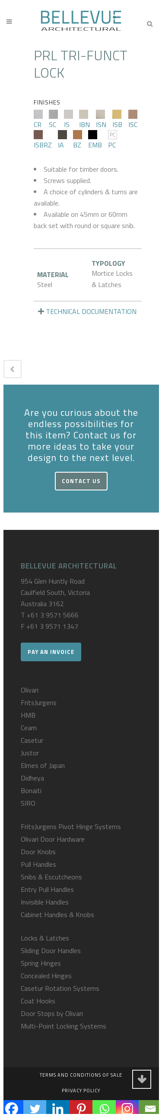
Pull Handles (38, 864)
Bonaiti (31, 790)
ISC (132, 120)
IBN (84, 120)
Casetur (32, 740)
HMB (28, 715)
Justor (30, 753)
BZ (77, 140)
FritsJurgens (39, 702)
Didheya (32, 778)
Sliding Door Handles (51, 950)
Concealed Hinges (46, 975)
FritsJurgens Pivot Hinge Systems (71, 826)
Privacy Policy (81, 1090)
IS (68, 120)
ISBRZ (43, 140)
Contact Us (81, 481)
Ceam (29, 727)
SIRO (28, 803)
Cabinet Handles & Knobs (57, 914)
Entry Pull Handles (47, 889)
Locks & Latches (45, 938)
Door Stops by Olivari (52, 1013)
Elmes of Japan (43, 765)
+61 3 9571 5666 (53, 615)
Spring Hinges (41, 963)
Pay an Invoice (51, 651)
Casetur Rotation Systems (60, 988)
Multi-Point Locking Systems (63, 1026)
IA (62, 140)
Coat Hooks (38, 1001)
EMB (95, 140)
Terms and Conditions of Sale (81, 1074)
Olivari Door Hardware (53, 839)
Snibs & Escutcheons (51, 877)
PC (112, 140)
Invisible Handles (45, 902)
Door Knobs (38, 851)
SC (53, 120)
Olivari (29, 690)
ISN (101, 120)
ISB (117, 120)
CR (38, 120)
